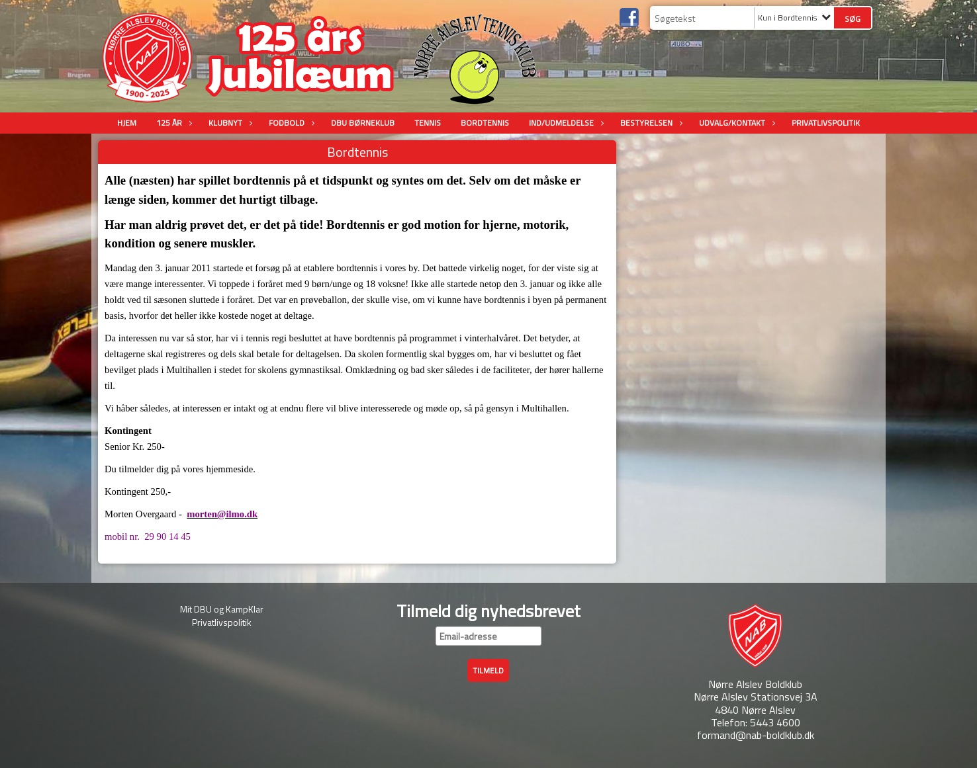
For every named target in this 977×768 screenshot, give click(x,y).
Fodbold (290, 122)
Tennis (427, 122)
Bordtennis (485, 122)
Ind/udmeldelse (564, 122)
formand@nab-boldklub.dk (755, 735)
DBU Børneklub (363, 122)
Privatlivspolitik (826, 122)
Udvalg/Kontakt (735, 122)
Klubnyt (229, 122)
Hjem (126, 122)
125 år (172, 122)
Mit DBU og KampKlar (221, 609)
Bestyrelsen (649, 122)
